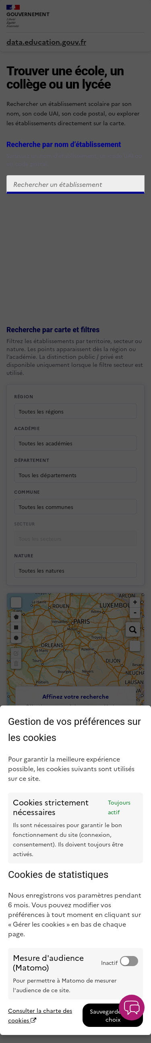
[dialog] (75, 870)
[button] (132, 1007)
